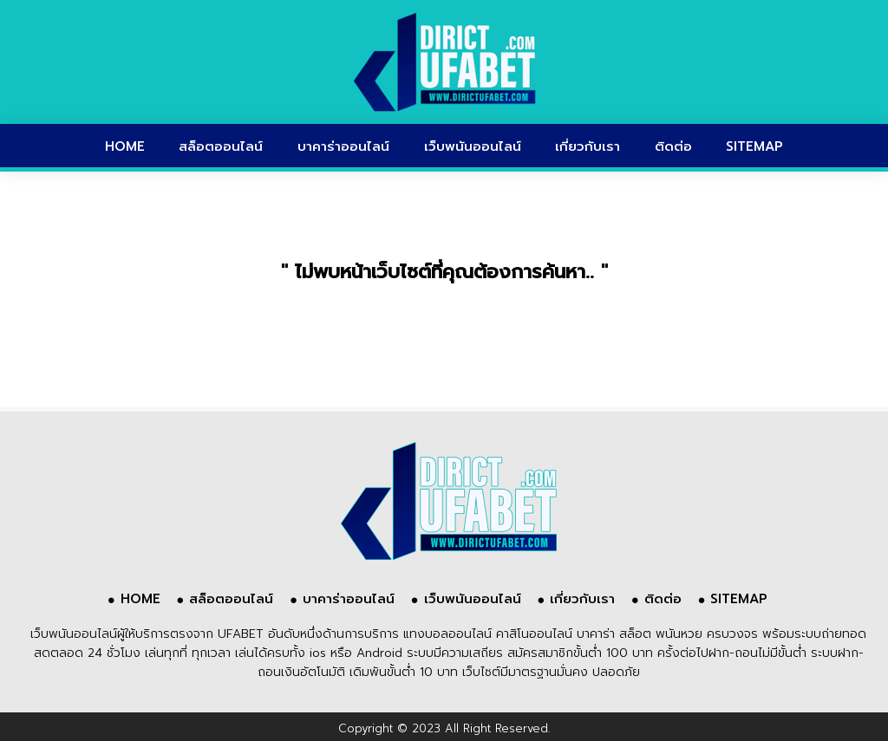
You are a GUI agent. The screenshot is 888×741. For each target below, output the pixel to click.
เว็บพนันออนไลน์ (472, 146)
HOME (125, 146)
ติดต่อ (673, 146)
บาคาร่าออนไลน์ (343, 146)
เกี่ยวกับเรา (587, 146)
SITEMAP (754, 146)
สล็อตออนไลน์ (221, 146)
